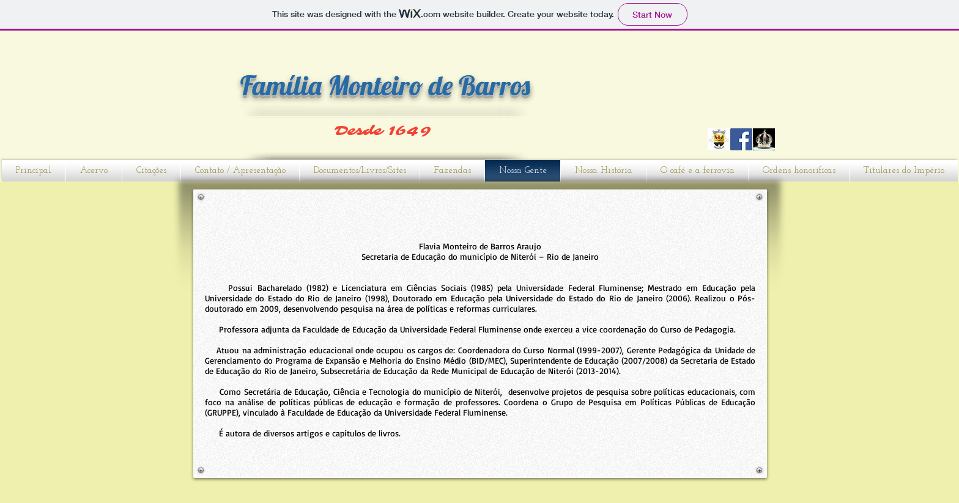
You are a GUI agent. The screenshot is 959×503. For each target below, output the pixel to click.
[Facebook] (741, 139)
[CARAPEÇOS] (719, 139)
